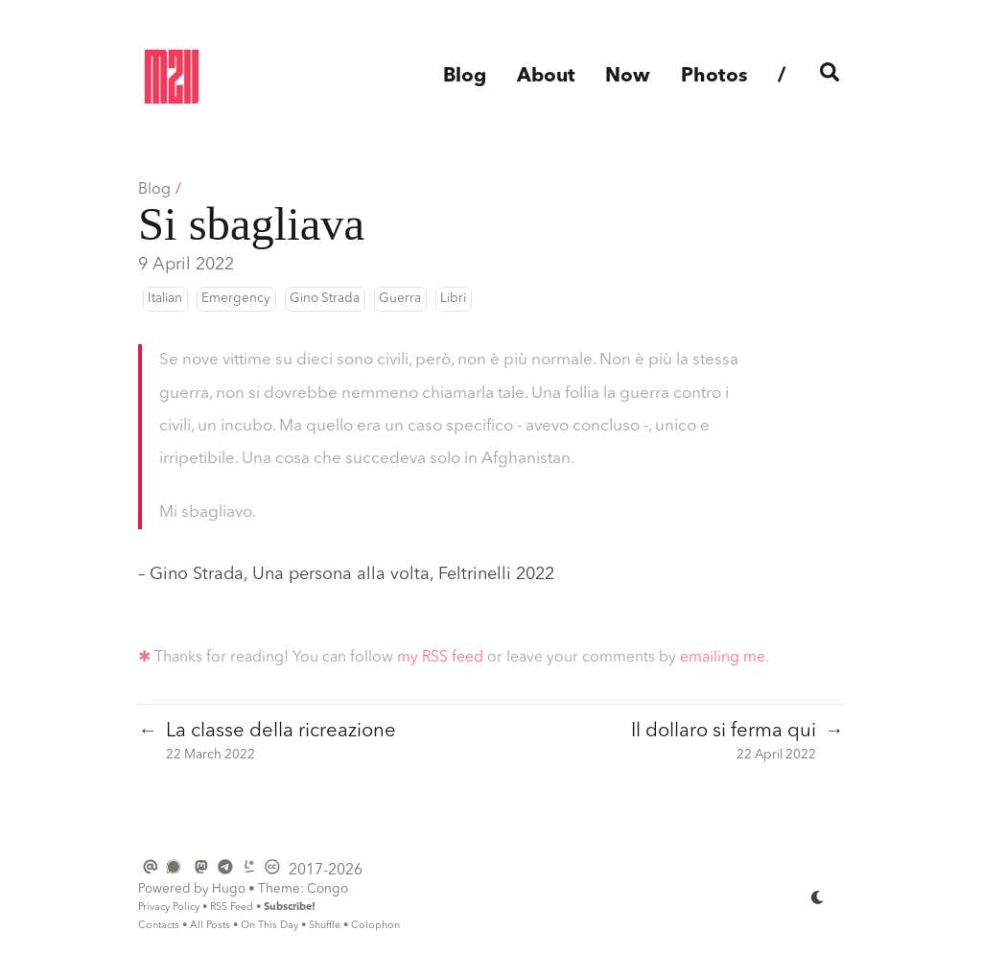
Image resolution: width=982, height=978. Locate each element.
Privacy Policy (168, 907)
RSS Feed (231, 907)
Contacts (158, 925)
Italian (165, 298)
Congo (327, 889)
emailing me (722, 657)
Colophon (375, 925)
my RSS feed (440, 657)
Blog (154, 190)
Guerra (400, 298)
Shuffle (324, 925)
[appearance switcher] (818, 896)
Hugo (229, 889)
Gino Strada (325, 298)
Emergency (235, 298)
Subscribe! (290, 907)
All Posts (210, 925)
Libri (453, 298)
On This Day (269, 925)
